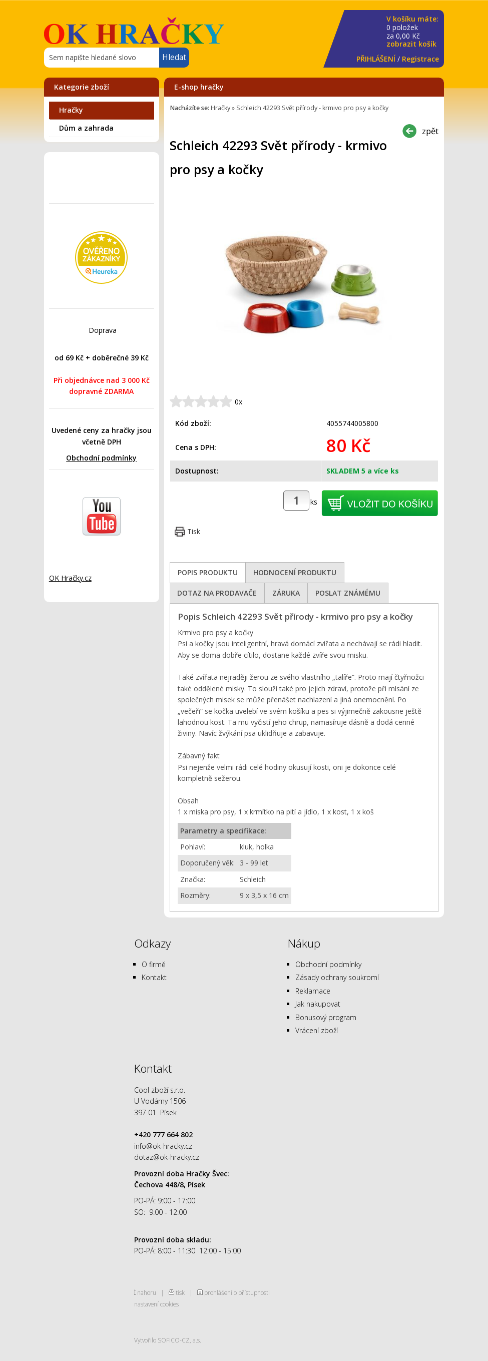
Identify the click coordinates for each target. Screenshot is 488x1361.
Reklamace (312, 991)
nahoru (146, 1292)
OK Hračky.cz (70, 578)
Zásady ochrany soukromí (337, 977)
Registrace (420, 59)
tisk (180, 1292)
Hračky (71, 110)
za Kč (412, 32)
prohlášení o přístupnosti (237, 1292)
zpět (430, 131)
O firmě (154, 964)
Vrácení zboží (316, 1030)
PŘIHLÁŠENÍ (375, 59)
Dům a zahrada (86, 128)
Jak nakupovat (317, 1004)
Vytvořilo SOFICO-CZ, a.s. (167, 1340)
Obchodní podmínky (101, 458)
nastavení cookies (156, 1304)
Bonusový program (325, 1017)
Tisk (193, 531)
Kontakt (154, 977)
